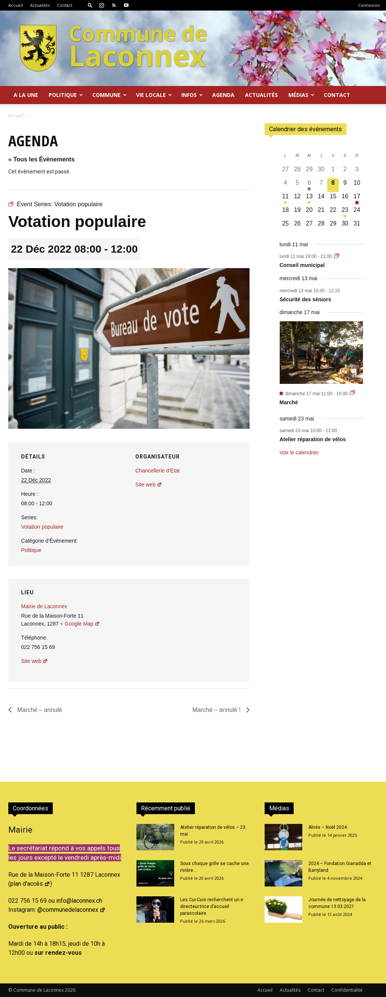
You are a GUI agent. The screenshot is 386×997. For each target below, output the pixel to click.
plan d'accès (30, 883)
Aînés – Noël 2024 (327, 827)
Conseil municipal (302, 265)
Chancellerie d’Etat (157, 471)
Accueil (15, 5)
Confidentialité (347, 990)
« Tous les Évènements (41, 159)
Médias (301, 94)
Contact (64, 5)
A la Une (26, 94)
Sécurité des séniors (305, 299)
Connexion (369, 5)
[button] (90, 5)
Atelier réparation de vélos (313, 439)
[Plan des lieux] (203, 630)
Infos (192, 94)
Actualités (40, 5)
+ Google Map (80, 624)
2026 (70, 990)
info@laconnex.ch (79, 900)
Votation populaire (42, 527)
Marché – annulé (38, 710)
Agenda (223, 94)
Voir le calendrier (299, 452)
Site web (148, 485)
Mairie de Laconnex (44, 606)
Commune (109, 94)
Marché (289, 402)
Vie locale (154, 94)
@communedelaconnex (71, 909)
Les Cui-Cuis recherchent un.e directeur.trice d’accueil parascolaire (211, 906)
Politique (66, 94)
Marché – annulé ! (217, 710)
